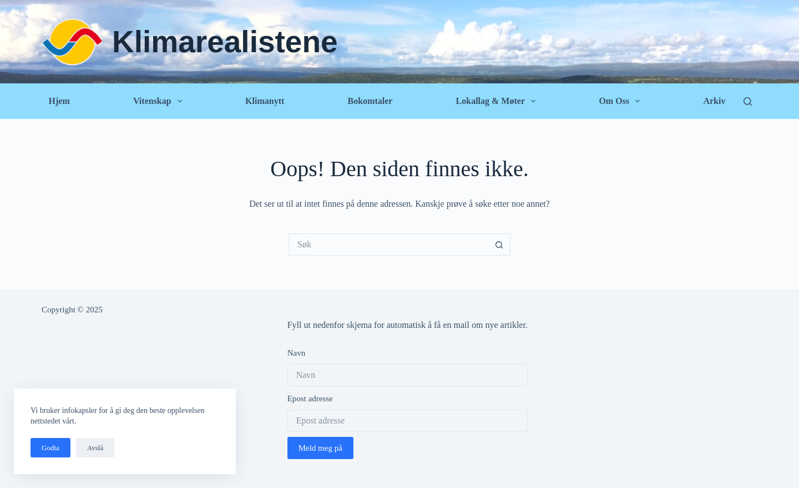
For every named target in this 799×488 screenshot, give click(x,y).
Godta (50, 448)
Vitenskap (159, 101)
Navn (296, 352)
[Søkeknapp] (499, 244)
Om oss (621, 101)
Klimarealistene (225, 41)
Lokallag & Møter (498, 101)
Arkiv (714, 101)
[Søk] (748, 101)
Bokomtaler (369, 101)
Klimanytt (264, 101)
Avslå (95, 448)
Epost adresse (310, 398)
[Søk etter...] (388, 244)
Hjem (59, 101)
